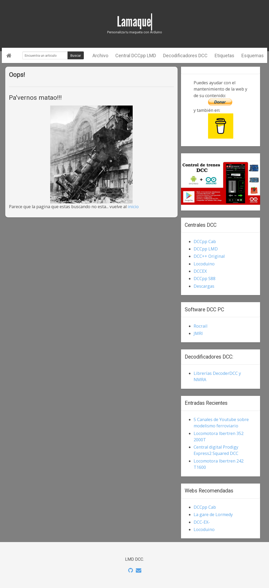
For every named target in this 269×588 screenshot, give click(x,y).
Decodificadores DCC (185, 55)
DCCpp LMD (206, 249)
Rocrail (200, 326)
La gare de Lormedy (213, 514)
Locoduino (204, 264)
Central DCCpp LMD (135, 55)
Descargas (204, 286)
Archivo (100, 55)
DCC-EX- (202, 522)
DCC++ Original (209, 256)
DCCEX (200, 271)
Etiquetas (224, 55)
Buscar (75, 55)
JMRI (198, 333)
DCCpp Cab (205, 241)
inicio (133, 206)
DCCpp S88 (204, 278)
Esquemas (252, 55)
